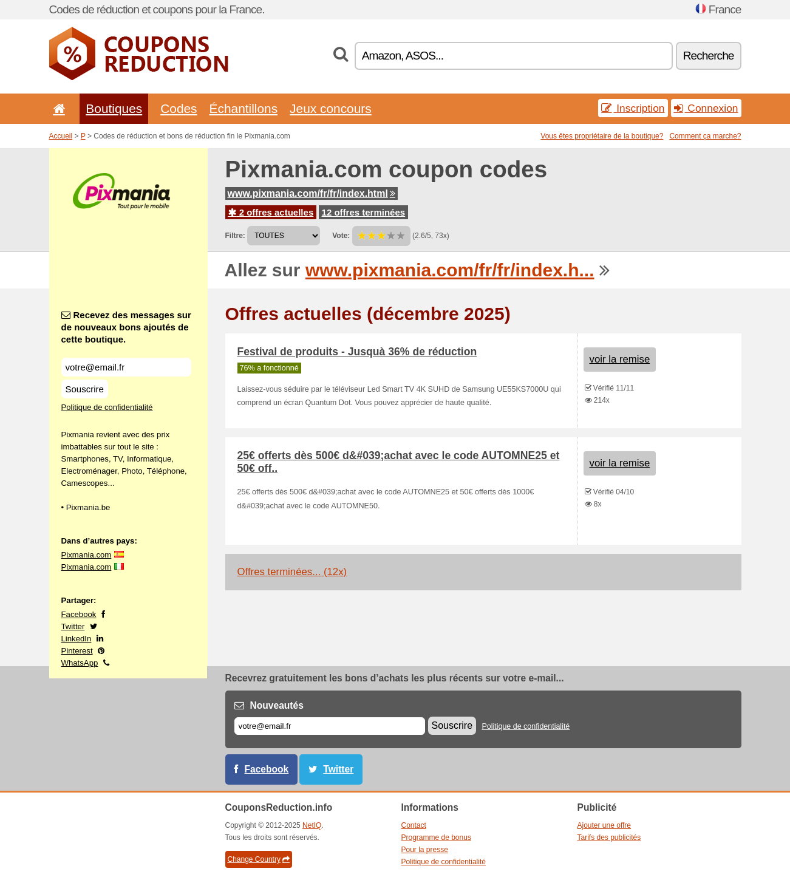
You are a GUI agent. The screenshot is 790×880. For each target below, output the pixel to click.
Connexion (706, 108)
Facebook (79, 614)
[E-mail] (329, 726)
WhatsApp (79, 662)
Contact (413, 825)
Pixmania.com (86, 554)
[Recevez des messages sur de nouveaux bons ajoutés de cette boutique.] (126, 367)
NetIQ (311, 825)
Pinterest (77, 650)
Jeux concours (331, 108)
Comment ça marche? (705, 136)
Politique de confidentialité (107, 407)
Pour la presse (424, 849)
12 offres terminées (364, 212)
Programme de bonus (436, 837)
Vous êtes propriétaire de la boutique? (601, 136)
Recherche (708, 55)
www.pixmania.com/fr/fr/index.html (311, 193)
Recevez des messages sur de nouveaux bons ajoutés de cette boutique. (126, 327)
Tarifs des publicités (609, 837)
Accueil (61, 136)
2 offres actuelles (271, 212)
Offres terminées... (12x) (292, 572)
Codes (178, 108)
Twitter (73, 626)
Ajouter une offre (604, 825)
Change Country (259, 859)
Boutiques (114, 108)
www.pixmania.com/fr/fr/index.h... (449, 270)
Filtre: (235, 235)
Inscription (632, 108)
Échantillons (243, 108)
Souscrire (85, 389)
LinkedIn (76, 638)
